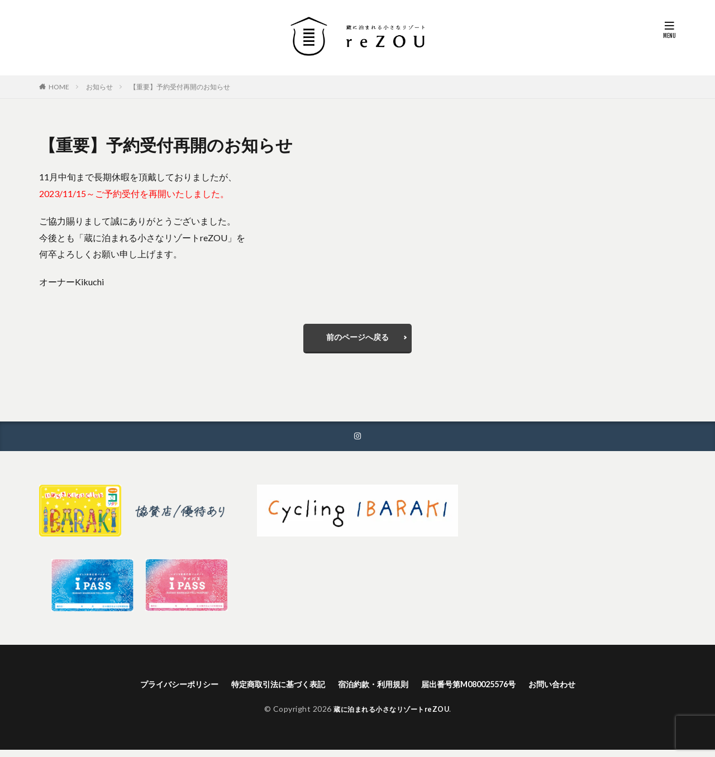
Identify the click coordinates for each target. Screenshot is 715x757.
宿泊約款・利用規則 (375, 690)
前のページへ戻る (357, 339)
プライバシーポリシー (157, 690)
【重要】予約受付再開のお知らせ (180, 87)
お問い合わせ (575, 690)
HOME (59, 87)
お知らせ (99, 87)
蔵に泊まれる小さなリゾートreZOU (391, 716)
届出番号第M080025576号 (482, 690)
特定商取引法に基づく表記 (268, 690)
